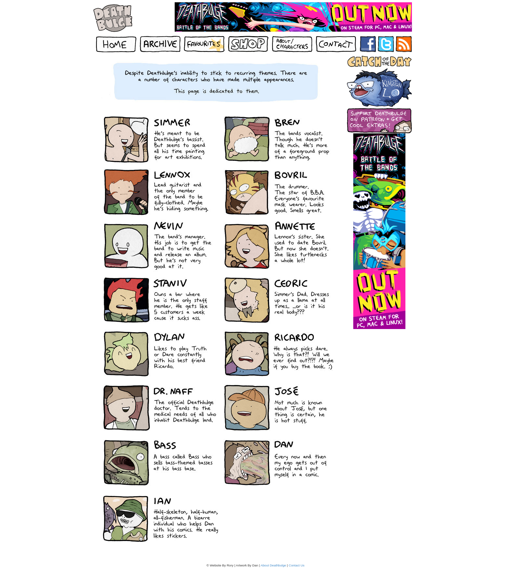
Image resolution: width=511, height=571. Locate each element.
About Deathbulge (273, 565)
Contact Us (296, 565)
